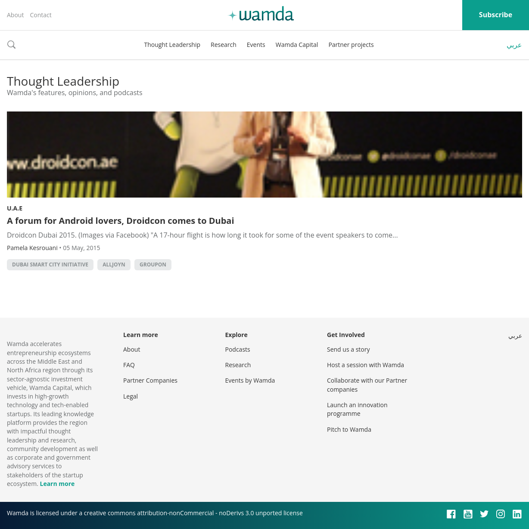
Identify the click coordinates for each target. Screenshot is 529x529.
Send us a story (348, 349)
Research (223, 44)
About (15, 15)
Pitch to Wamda (349, 429)
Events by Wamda (250, 380)
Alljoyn (114, 264)
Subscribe (495, 14)
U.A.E (14, 208)
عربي (514, 44)
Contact (40, 15)
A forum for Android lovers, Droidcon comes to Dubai (120, 220)
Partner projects (350, 44)
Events (256, 44)
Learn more (57, 484)
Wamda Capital (297, 44)
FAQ (129, 365)
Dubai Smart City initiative (50, 264)
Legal (130, 396)
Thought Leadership (172, 44)
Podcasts (237, 349)
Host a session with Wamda (365, 365)
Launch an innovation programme (357, 409)
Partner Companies (150, 380)
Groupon (153, 264)
